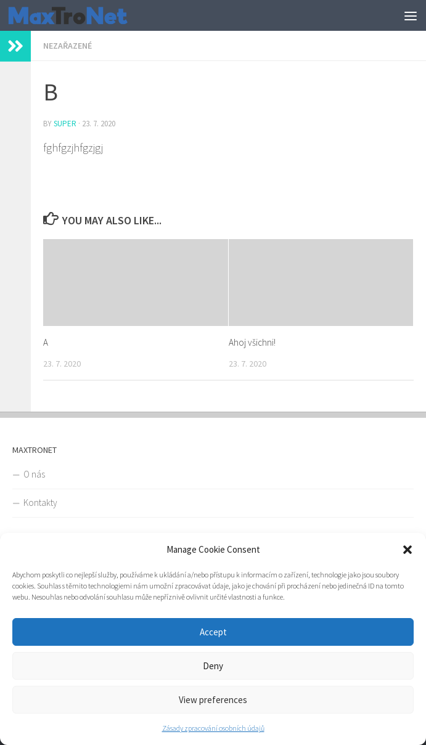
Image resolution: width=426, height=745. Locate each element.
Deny (213, 666)
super (65, 123)
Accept (213, 632)
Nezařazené (67, 45)
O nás (34, 474)
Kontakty (40, 502)
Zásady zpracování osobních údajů (213, 728)
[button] (407, 549)
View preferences (213, 700)
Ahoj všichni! (252, 342)
